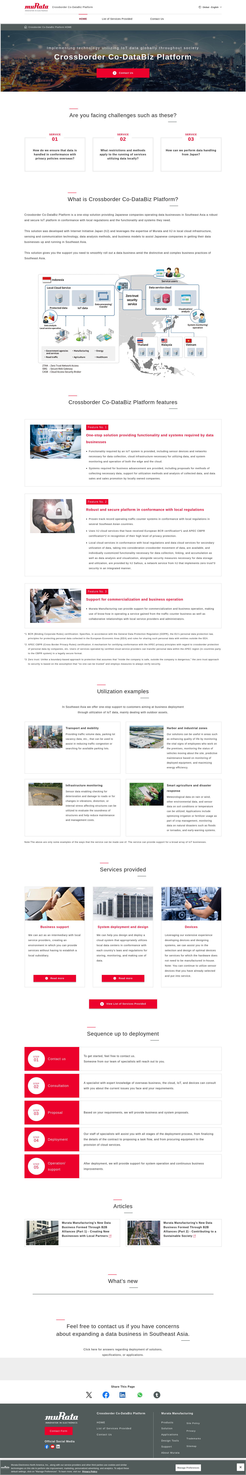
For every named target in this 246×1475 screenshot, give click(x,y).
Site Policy (193, 1424)
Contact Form (58, 1433)
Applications (169, 1436)
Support (166, 1449)
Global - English (210, 7)
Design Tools (170, 1443)
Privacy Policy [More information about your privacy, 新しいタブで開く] (89, 1471)
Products (167, 1424)
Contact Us (156, 19)
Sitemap (191, 1443)
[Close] (240, 1467)
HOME (83, 19)
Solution (166, 1430)
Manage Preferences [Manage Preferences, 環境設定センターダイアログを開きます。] (188, 1467)
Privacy (191, 1430)
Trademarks (194, 1436)
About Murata (170, 1455)
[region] (123, 1467)
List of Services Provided (116, 19)
